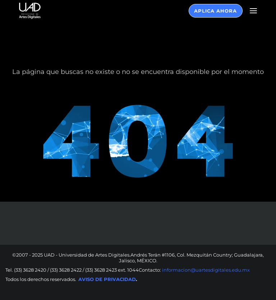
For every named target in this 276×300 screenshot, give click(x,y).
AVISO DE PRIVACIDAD (107, 279)
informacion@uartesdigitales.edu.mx (205, 270)
